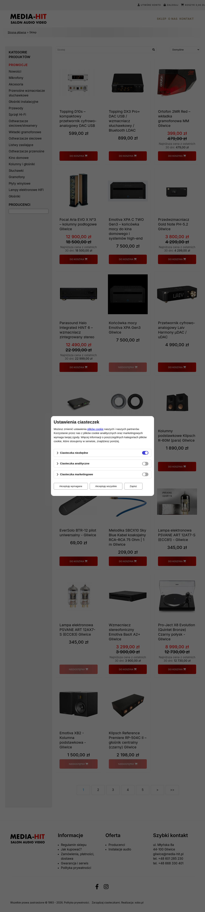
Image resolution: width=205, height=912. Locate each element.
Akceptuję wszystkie (106, 486)
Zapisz (133, 486)
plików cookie (95, 429)
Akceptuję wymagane (70, 486)
